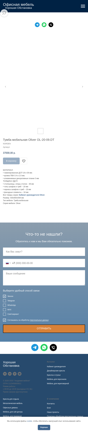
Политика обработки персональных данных (65, 416)
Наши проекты (53, 412)
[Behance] (10, 374)
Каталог (51, 362)
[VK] (5, 374)
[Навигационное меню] (83, 6)
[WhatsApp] (44, 24)
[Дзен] (19, 374)
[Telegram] (37, 24)
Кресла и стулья (54, 375)
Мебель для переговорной (58, 384)
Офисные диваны (10, 408)
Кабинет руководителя (56, 367)
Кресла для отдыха (11, 399)
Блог (49, 408)
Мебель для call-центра (12, 412)
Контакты (51, 404)
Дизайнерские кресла (56, 371)
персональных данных (39, 320)
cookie (29, 421)
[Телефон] (51, 24)
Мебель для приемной (12, 416)
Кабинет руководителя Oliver (32, 195)
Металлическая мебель (12, 403)
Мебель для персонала (56, 379)
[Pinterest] (15, 374)
